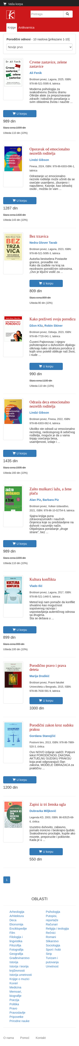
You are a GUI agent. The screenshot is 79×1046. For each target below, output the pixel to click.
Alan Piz (35, 499)
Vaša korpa (13, 4)
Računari (52, 924)
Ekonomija (16, 924)
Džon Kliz (36, 325)
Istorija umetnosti (20, 974)
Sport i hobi (53, 949)
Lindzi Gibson (39, 160)
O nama (8, 1037)
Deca (12, 920)
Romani (51, 937)
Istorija (13, 962)
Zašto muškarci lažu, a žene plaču (50, 491)
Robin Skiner (53, 325)
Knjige (12, 27)
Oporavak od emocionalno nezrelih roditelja (49, 151)
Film (12, 932)
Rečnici (51, 932)
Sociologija (53, 945)
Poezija (14, 1000)
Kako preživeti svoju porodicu (52, 319)
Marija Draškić (39, 676)
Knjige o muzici (19, 979)
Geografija (16, 953)
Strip (49, 953)
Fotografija (16, 949)
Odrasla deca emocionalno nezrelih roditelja (49, 404)
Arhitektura (16, 916)
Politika (14, 1004)
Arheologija (16, 911)
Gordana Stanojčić (42, 736)
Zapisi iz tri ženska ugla (47, 804)
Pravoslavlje (17, 1012)
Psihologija (53, 911)
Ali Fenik (35, 73)
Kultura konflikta (42, 579)
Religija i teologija (57, 928)
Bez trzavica (38, 236)
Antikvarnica (26, 27)
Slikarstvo (52, 941)
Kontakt (41, 1037)
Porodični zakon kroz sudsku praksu (51, 727)
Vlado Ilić (35, 586)
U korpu (20, 113)
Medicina (15, 987)
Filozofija (15, 945)
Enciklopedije (18, 928)
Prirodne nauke (19, 1021)
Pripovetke (16, 1016)
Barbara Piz (51, 499)
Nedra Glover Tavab (43, 242)
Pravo (13, 1008)
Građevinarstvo (19, 958)
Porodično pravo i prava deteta (47, 667)
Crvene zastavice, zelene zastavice (48, 64)
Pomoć (24, 1037)
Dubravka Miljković (42, 811)
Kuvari (13, 983)
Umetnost (52, 966)
